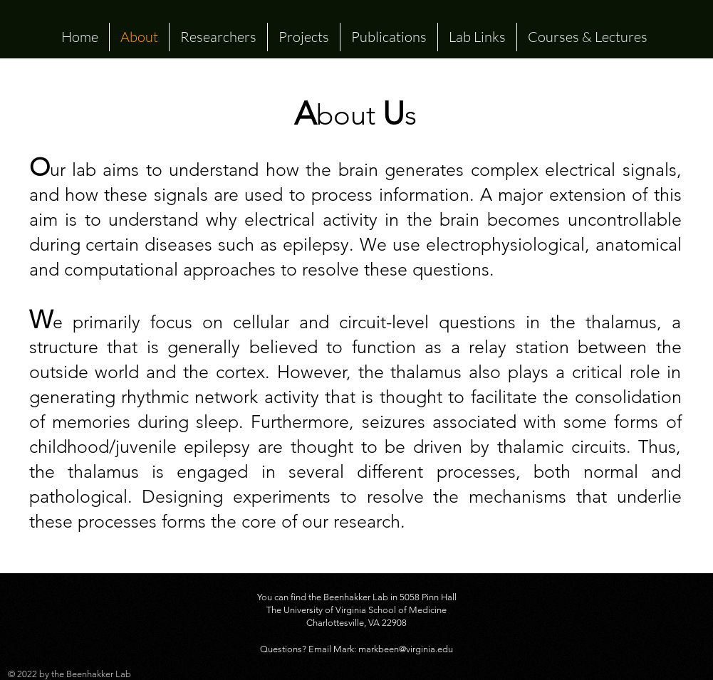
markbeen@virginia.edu (405, 649)
